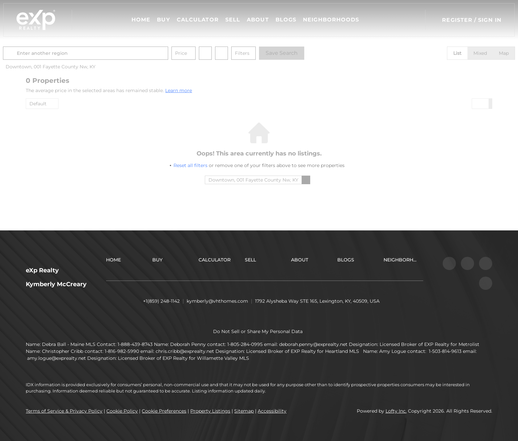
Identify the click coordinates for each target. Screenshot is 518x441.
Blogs (286, 20)
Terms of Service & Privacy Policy (64, 411)
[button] (36, 20)
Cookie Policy (122, 411)
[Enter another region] (111, 53)
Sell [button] (232, 20)
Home (140, 20)
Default (38, 104)
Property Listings (210, 411)
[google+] (485, 283)
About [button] (258, 20)
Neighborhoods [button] (331, 20)
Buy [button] (163, 20)
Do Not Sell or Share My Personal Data (258, 331)
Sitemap (244, 411)
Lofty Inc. (396, 411)
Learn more (178, 90)
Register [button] (457, 20)
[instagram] (467, 263)
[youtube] (485, 263)
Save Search (304, 53)
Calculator (198, 20)
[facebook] (449, 263)
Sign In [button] (489, 20)
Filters (265, 53)
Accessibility (272, 411)
